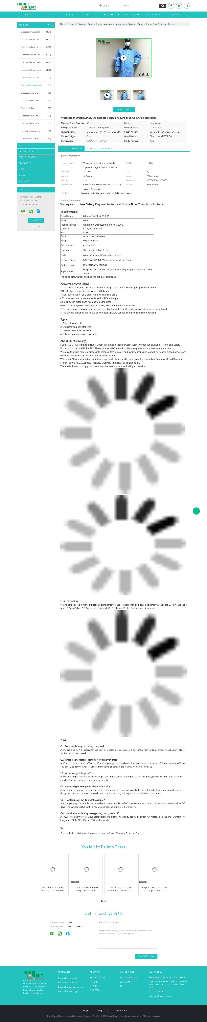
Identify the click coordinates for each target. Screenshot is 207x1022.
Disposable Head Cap (36, 54)
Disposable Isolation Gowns (36, 47)
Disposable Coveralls (36, 32)
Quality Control (132, 15)
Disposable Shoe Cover (36, 70)
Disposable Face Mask (36, 62)
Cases (22, 175)
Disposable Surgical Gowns (36, 85)
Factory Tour (111, 15)
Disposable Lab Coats (36, 39)
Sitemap (84, 1010)
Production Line (128, 978)
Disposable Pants (36, 108)
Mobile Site (121, 1010)
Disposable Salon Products (36, 138)
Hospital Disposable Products (36, 131)
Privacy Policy (102, 1010)
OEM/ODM (125, 982)
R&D (122, 986)
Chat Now (177, 15)
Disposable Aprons (36, 93)
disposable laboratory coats (101, 833)
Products (49, 15)
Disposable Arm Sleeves (36, 77)
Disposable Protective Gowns (36, 100)
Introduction (97, 978)
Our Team (95, 990)
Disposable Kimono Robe (36, 115)
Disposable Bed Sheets (36, 123)
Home (28, 15)
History (94, 982)
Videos (69, 15)
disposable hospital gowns (73, 833)
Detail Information (71, 149)
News (21, 169)
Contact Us (153, 15)
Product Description (101, 149)
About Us (91, 15)
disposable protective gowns (129, 833)
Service (94, 986)
